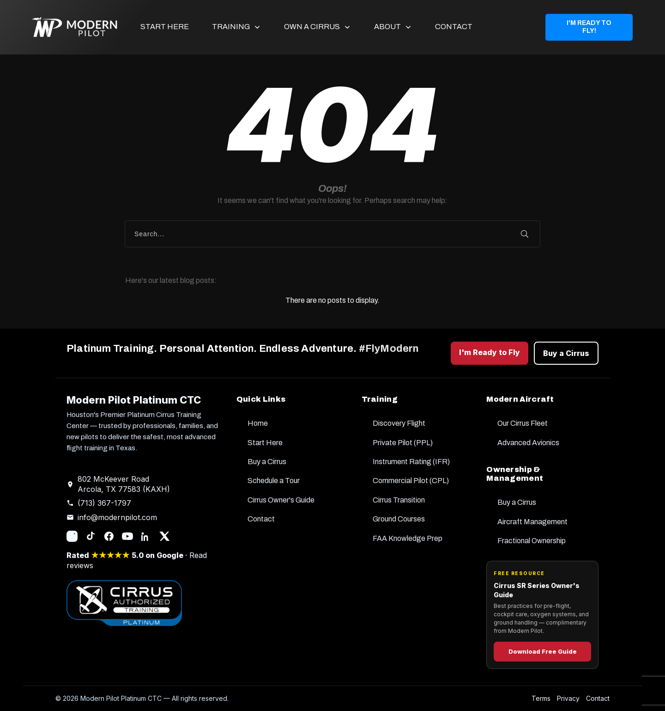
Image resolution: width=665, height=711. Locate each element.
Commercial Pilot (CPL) (411, 480)
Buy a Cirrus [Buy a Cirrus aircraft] (566, 353)
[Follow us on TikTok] (90, 536)
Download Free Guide (542, 651)
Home (258, 423)
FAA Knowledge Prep (407, 538)
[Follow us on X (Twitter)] (164, 536)
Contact (261, 519)
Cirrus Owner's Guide (281, 500)
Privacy (568, 698)
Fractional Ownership (531, 541)
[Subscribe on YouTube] (127, 536)
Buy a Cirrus (267, 462)
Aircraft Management (532, 522)
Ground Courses (399, 519)
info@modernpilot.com (117, 517)
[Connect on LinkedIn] (145, 536)
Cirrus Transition (399, 500)
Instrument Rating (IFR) (411, 462)
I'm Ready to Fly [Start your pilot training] (489, 352)
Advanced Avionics (528, 443)
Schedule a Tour (274, 480)
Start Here (265, 443)
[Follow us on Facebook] (109, 536)
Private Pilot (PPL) (403, 443)
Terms (541, 698)
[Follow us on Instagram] (72, 536)
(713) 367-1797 (104, 503)
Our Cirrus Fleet (522, 423)
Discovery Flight (399, 423)
